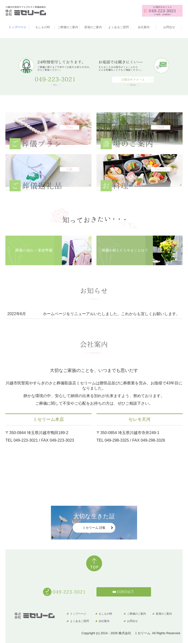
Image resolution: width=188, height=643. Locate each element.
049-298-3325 (117, 440)
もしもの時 (42, 27)
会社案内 (144, 27)
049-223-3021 (25, 440)
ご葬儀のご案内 (68, 27)
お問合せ (169, 27)
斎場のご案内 (93, 27)
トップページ (17, 27)
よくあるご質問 (118, 27)
